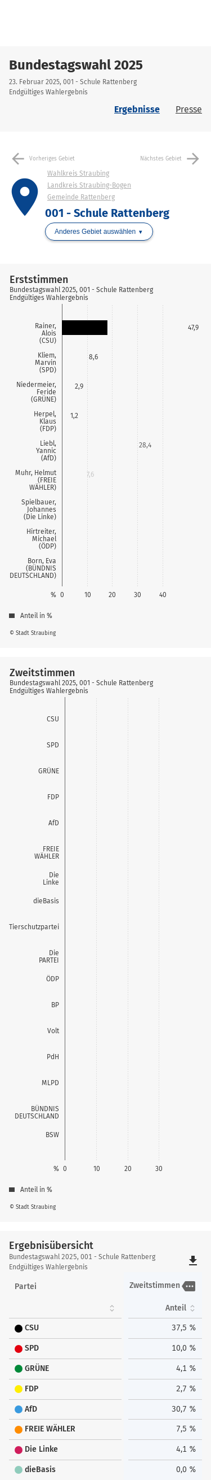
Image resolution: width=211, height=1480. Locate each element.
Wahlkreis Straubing (78, 173)
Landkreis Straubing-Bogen (89, 185)
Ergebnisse (137, 109)
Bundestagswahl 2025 (76, 65)
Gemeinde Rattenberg (81, 197)
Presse (189, 109)
